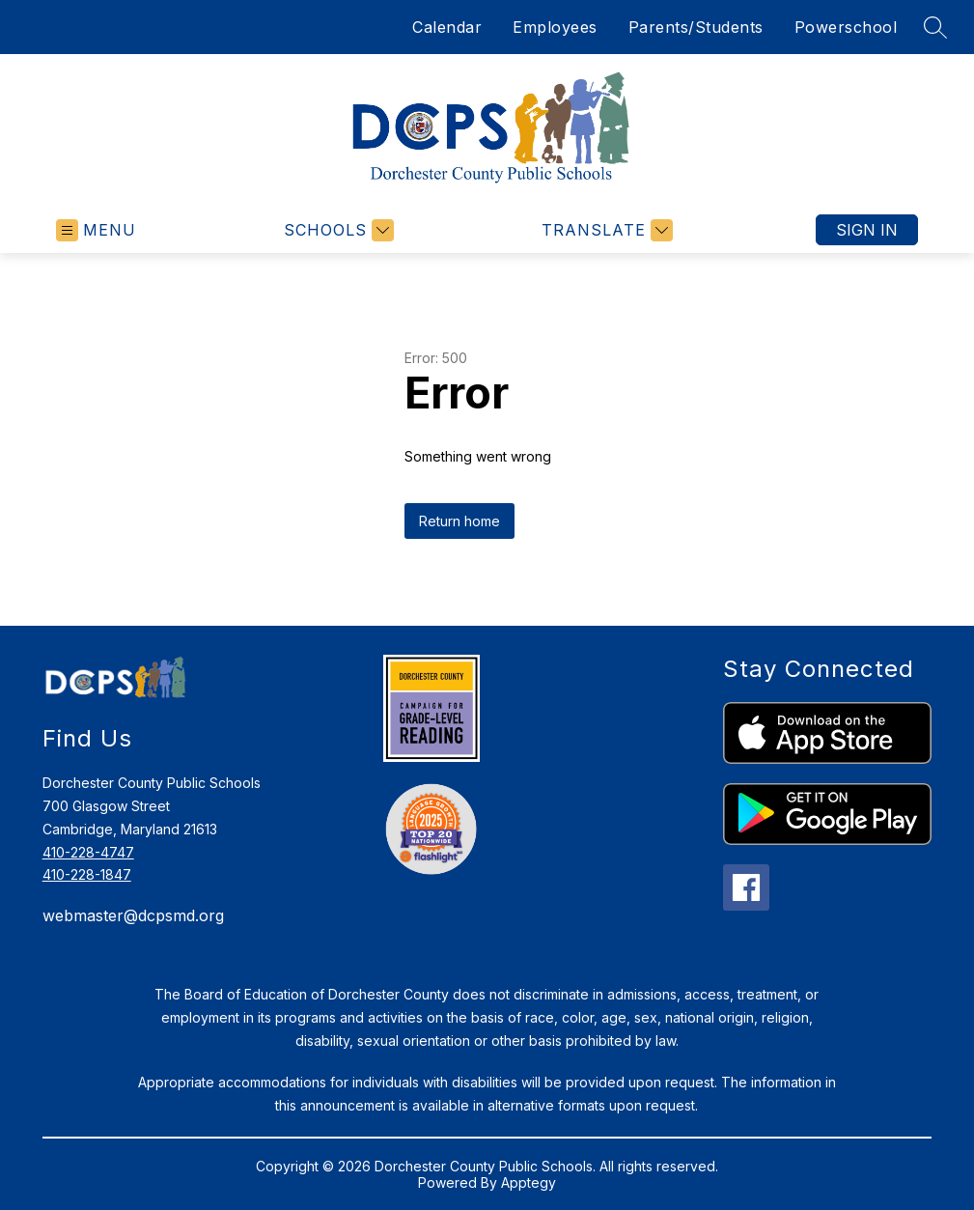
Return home (459, 521)
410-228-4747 (88, 852)
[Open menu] (96, 230)
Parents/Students (696, 27)
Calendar (447, 27)
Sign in (867, 229)
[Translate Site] (605, 230)
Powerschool (846, 27)
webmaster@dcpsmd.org (133, 915)
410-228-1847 (86, 874)
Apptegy (528, 1182)
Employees (555, 27)
